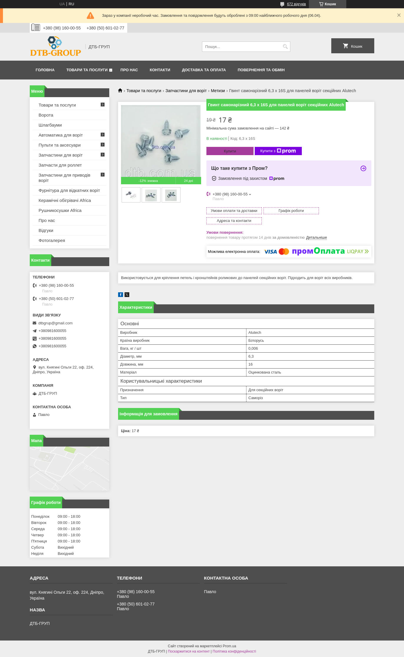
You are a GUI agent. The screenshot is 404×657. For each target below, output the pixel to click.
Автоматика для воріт (61, 134)
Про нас (129, 70)
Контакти (160, 70)
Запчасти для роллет (60, 164)
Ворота (46, 114)
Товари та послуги (86, 70)
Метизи (218, 90)
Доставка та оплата (204, 70)
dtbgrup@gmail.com (55, 323)
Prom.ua (229, 646)
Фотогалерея (52, 240)
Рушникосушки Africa (60, 210)
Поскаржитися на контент (189, 651)
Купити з (278, 151)
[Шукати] (285, 47)
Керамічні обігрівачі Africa (65, 200)
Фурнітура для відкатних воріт (69, 190)
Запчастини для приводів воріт (64, 177)
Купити (230, 151)
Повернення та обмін (261, 70)
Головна (45, 70)
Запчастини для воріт (186, 90)
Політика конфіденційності (234, 651)
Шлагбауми (50, 124)
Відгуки (46, 230)
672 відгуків (296, 4)
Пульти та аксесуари (60, 144)
